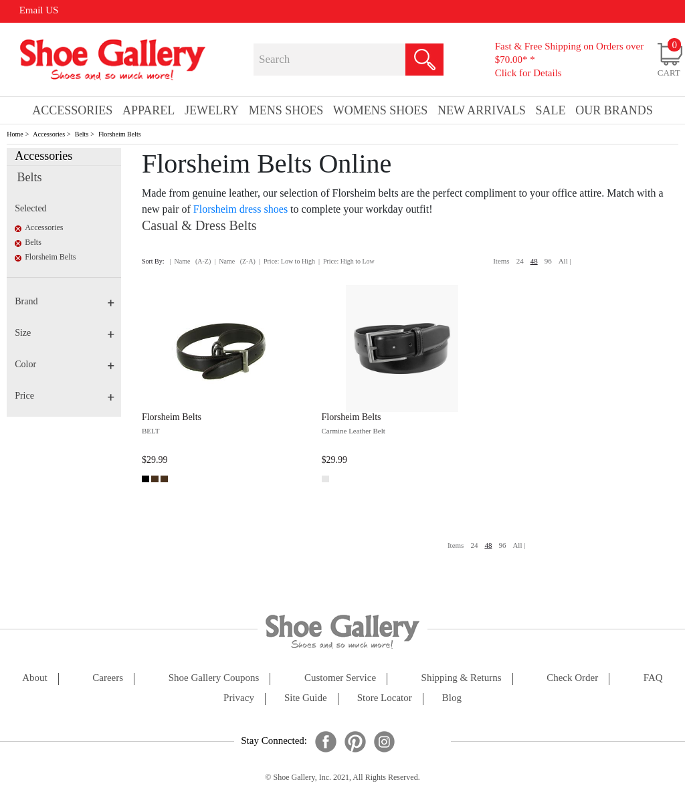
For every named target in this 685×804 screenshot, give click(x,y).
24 (520, 261)
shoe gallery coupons (214, 678)
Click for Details (528, 73)
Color (64, 364)
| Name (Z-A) (235, 261)
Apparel (148, 110)
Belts (82, 134)
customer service (340, 678)
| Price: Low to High (287, 261)
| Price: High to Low (346, 261)
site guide (305, 698)
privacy (238, 698)
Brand (64, 301)
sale (551, 110)
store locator (384, 698)
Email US (39, 10)
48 (534, 261)
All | (565, 261)
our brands (614, 110)
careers (107, 678)
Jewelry (212, 110)
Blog (452, 698)
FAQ (653, 678)
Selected (30, 208)
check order (572, 678)
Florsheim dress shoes (240, 209)
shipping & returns (461, 678)
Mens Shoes (286, 110)
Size (64, 333)
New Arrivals (481, 110)
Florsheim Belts (119, 134)
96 (548, 261)
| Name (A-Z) (190, 261)
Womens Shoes (380, 110)
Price (64, 396)
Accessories (49, 134)
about (34, 678)
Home (15, 134)
